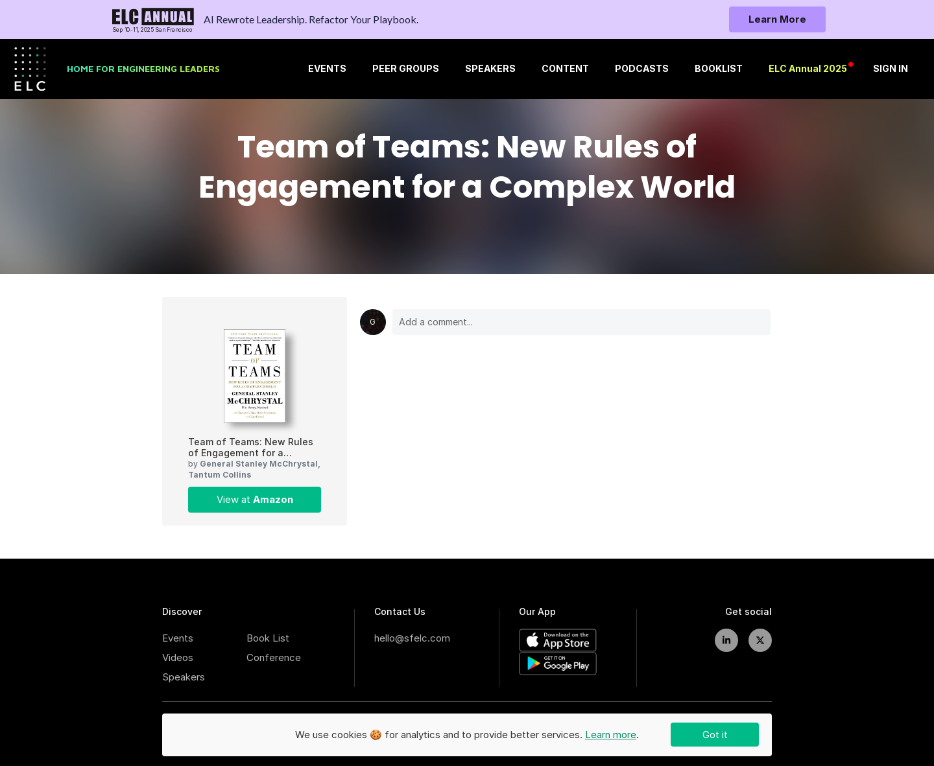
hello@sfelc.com (412, 638)
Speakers (183, 677)
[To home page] (153, 20)
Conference (273, 657)
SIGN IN (890, 69)
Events (177, 638)
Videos (177, 657)
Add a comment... (581, 322)
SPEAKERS (490, 69)
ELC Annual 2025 (808, 69)
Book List (267, 638)
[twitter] (760, 640)
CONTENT (565, 69)
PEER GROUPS (405, 69)
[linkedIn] (726, 640)
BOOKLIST (719, 69)
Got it (715, 734)
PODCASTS (642, 69)
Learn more (610, 734)
